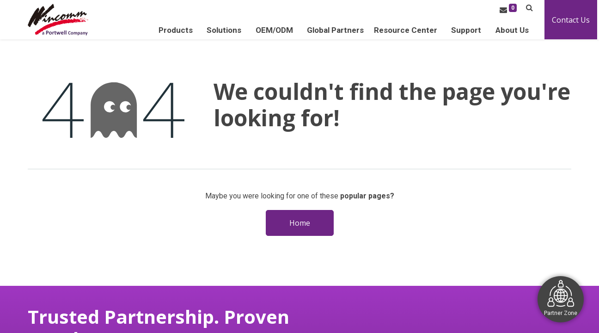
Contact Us (573, 20)
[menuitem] (337, 30)
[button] (531, 7)
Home (299, 223)
